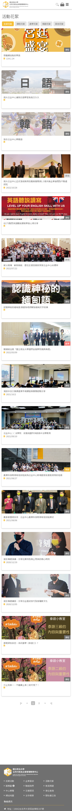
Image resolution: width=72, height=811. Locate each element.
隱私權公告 (50, 795)
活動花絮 (49, 780)
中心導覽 (10, 790)
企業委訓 (29, 780)
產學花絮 (33, 23)
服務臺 (9, 785)
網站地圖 (10, 795)
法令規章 (29, 795)
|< (21, 703)
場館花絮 (46, 23)
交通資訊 (29, 790)
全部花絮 (8, 23)
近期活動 (10, 780)
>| (51, 703)
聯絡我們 (29, 785)
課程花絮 (21, 23)
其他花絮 (59, 23)
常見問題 (49, 785)
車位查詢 (49, 790)
